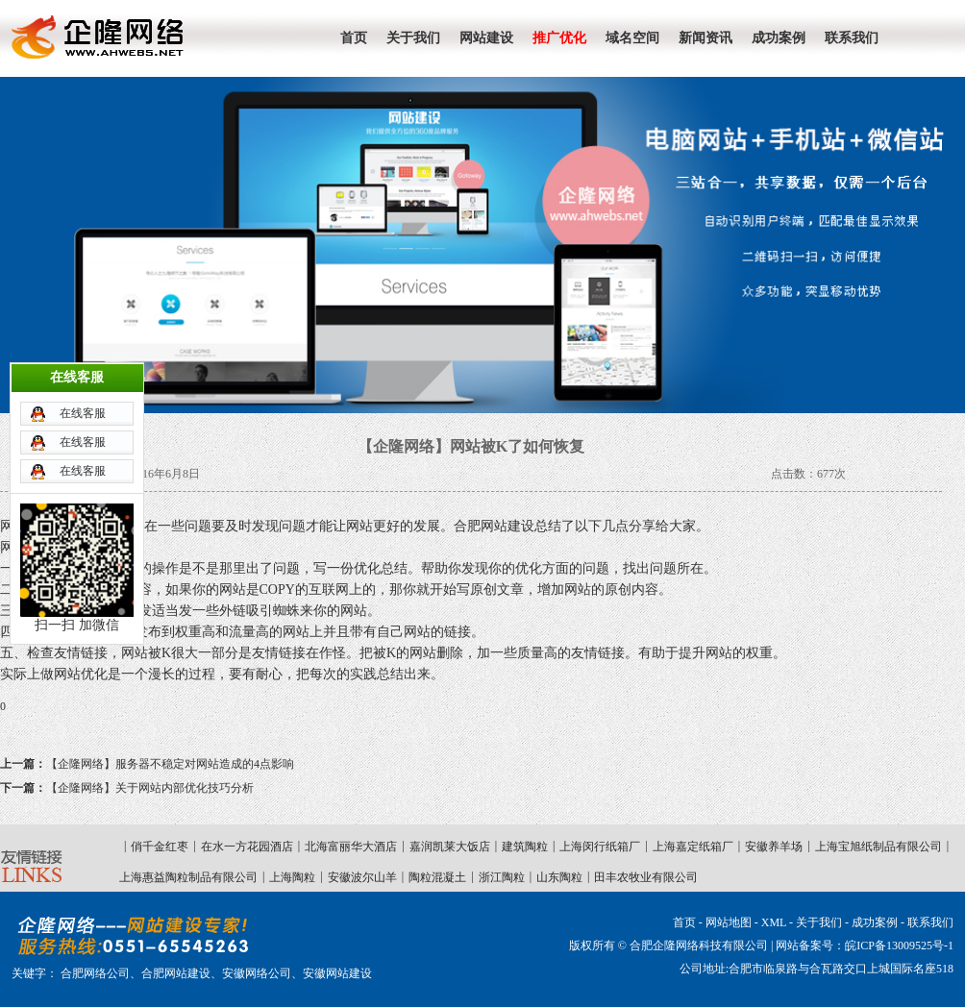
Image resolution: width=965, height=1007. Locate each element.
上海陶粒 (292, 877)
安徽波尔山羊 (362, 877)
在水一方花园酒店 (247, 846)
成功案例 (875, 922)
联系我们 (930, 922)
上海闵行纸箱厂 (599, 846)
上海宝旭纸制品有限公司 (878, 846)
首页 (684, 922)
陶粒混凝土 (437, 877)
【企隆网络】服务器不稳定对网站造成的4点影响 (147, 764)
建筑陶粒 (525, 846)
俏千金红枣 (159, 846)
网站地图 (728, 922)
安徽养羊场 (774, 846)
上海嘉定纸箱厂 (693, 846)
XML (773, 922)
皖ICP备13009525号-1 (899, 945)
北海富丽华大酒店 (351, 846)
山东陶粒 (559, 877)
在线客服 (83, 389)
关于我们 (819, 922)
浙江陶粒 (502, 877)
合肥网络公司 (95, 973)
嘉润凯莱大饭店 (449, 846)
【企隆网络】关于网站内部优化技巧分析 (127, 788)
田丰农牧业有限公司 (646, 877)
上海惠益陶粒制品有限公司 (188, 877)
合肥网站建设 (175, 973)
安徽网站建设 (337, 973)
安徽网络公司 (256, 973)
